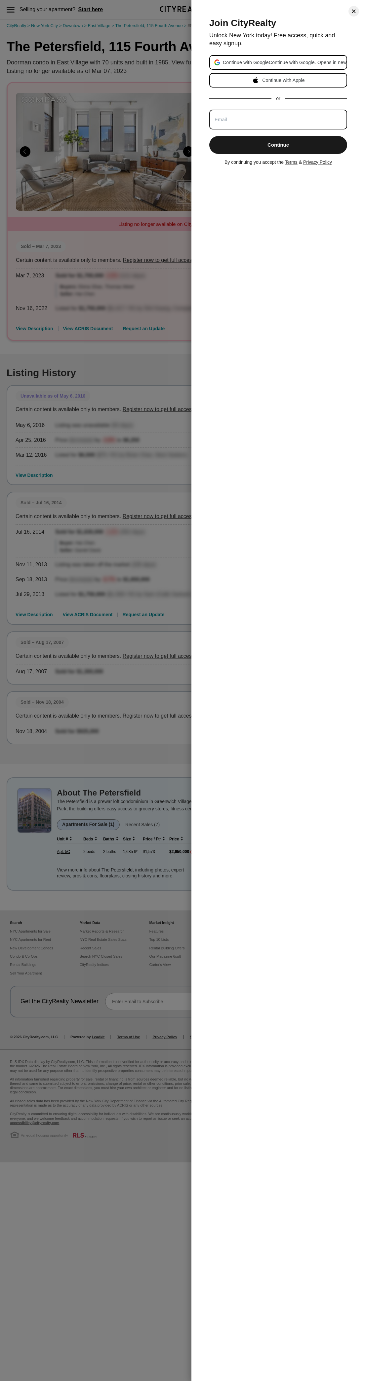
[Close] (353, 11)
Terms (291, 162)
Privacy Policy (317, 162)
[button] (284, 62)
